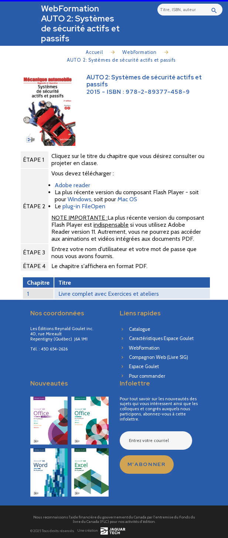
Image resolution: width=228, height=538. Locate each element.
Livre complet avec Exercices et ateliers (108, 293)
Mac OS (127, 199)
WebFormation (139, 52)
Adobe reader (72, 185)
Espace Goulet (144, 366)
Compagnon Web (158, 357)
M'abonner (146, 464)
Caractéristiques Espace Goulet (161, 338)
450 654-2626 (54, 349)
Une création (101, 531)
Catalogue (139, 329)
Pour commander (147, 376)
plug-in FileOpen (83, 206)
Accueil (94, 52)
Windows (79, 199)
